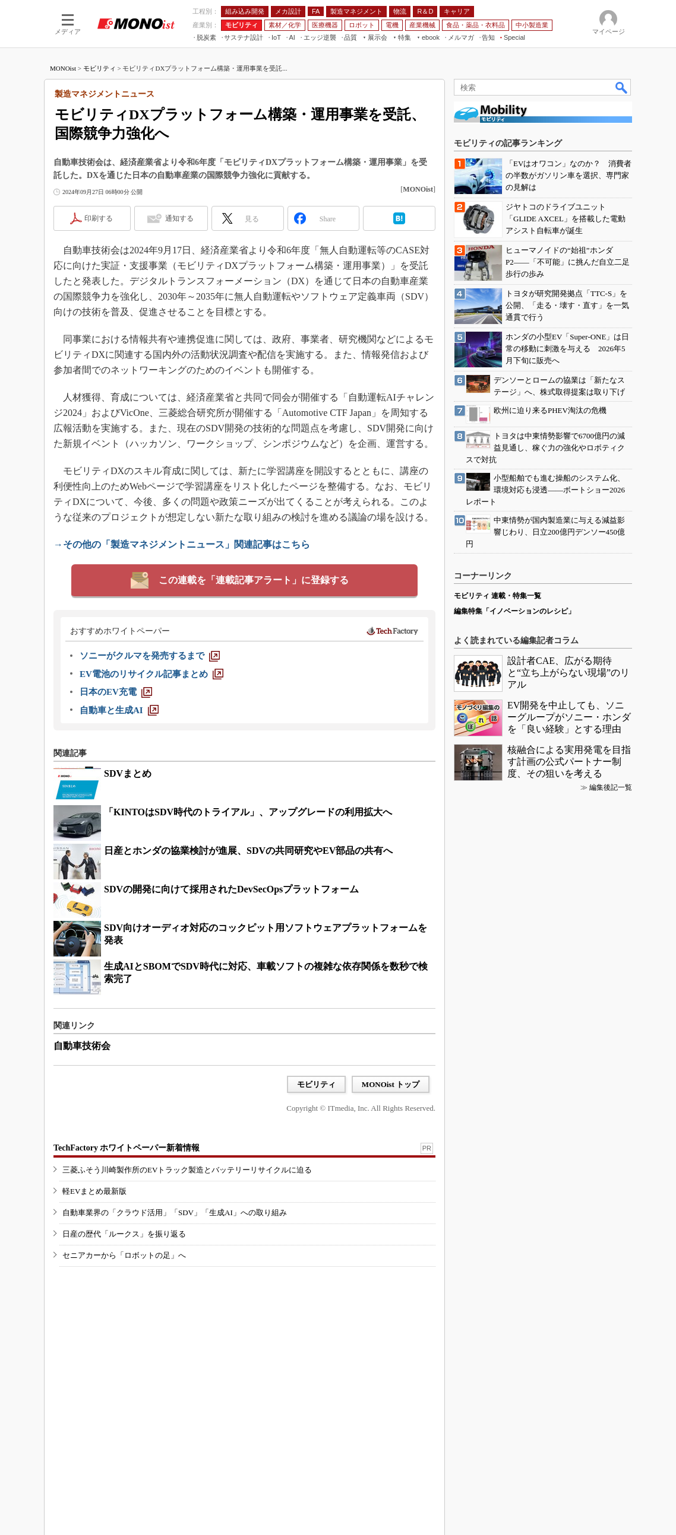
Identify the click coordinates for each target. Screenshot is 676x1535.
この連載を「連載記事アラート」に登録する (254, 580)
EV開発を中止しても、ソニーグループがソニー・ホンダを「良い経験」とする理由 (569, 717)
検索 (622, 87)
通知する (179, 218)
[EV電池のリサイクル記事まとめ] (151, 674)
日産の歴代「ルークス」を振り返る (124, 1233)
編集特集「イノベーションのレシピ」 (514, 611)
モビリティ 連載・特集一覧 (497, 596)
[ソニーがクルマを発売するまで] (150, 655)
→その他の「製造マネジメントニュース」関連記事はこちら (181, 544)
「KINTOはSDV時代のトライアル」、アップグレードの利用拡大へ (248, 812)
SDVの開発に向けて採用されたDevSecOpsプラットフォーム (231, 889)
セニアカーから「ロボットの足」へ (124, 1255)
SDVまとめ (127, 773)
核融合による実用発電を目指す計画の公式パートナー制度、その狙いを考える (569, 761)
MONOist (63, 68)
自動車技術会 (81, 1046)
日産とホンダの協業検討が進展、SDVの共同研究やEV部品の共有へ (248, 851)
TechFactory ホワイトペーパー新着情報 (126, 1147)
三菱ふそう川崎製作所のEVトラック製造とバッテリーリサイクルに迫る (187, 1169)
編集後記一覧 (610, 787)
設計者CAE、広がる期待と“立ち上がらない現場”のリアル (568, 672)
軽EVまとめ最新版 (94, 1191)
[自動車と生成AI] (119, 710)
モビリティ (99, 68)
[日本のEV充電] (116, 692)
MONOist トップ (390, 1084)
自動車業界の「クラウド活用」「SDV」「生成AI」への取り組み (174, 1212)
